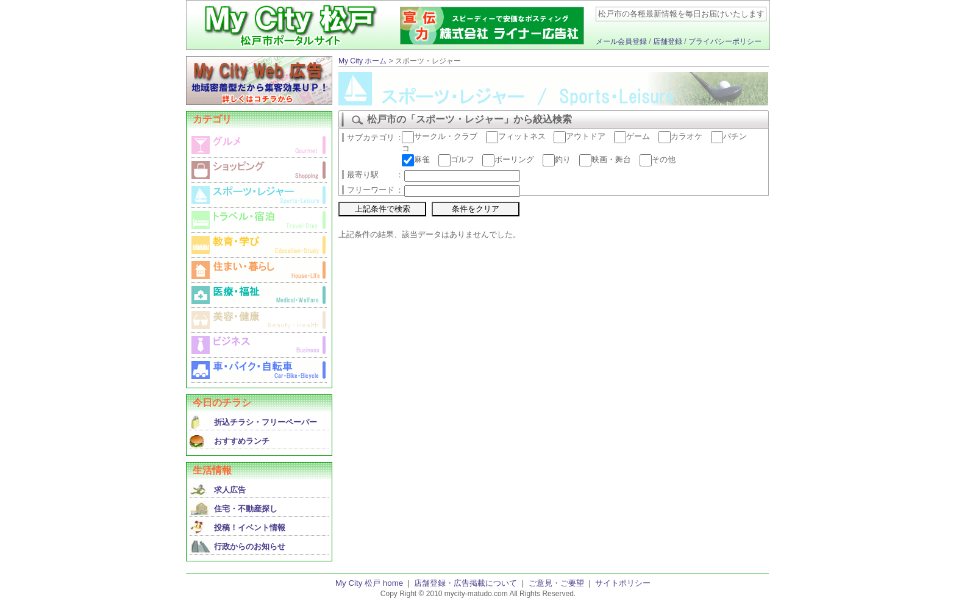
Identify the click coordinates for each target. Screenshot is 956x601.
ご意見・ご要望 (556, 583)
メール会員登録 (621, 41)
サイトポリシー (623, 583)
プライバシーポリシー (725, 41)
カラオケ (680, 136)
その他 (658, 159)
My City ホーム (362, 61)
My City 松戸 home (369, 583)
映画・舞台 (605, 159)
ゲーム (632, 136)
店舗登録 (667, 41)
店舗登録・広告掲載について (465, 583)
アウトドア (579, 136)
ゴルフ (456, 159)
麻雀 (416, 159)
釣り (557, 159)
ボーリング (508, 159)
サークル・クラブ (439, 136)
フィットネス (516, 136)
